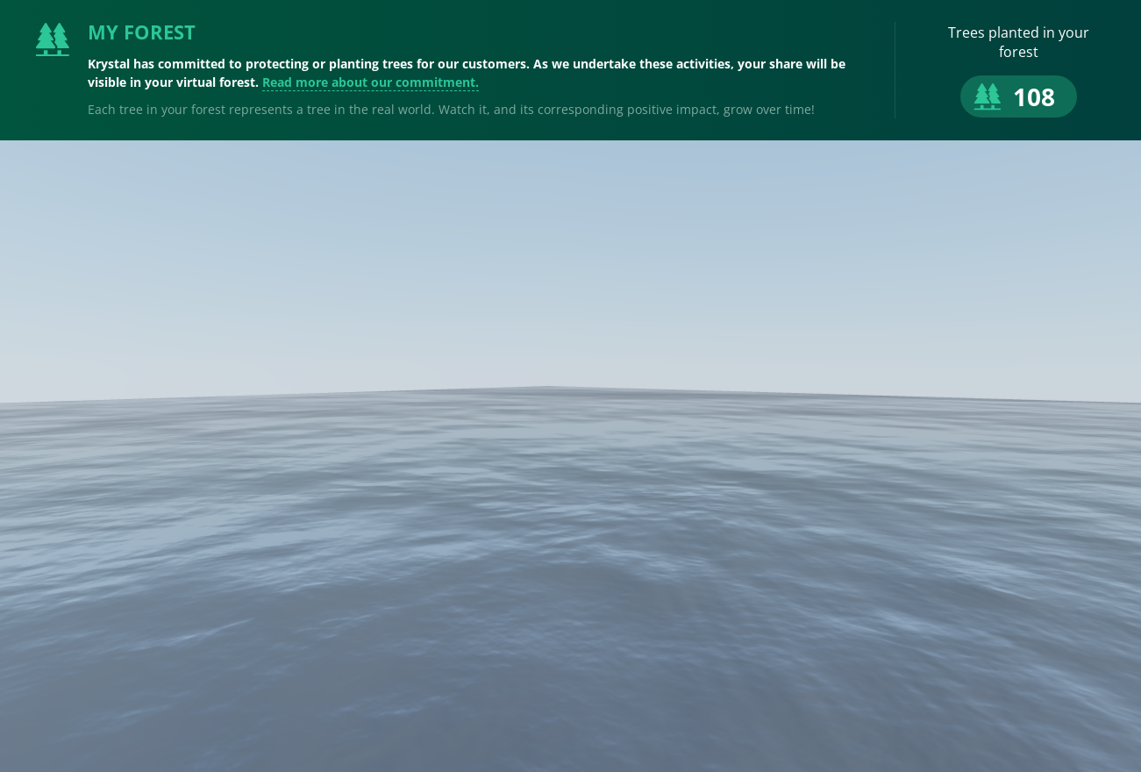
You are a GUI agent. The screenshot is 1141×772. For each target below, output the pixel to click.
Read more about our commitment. (370, 82)
